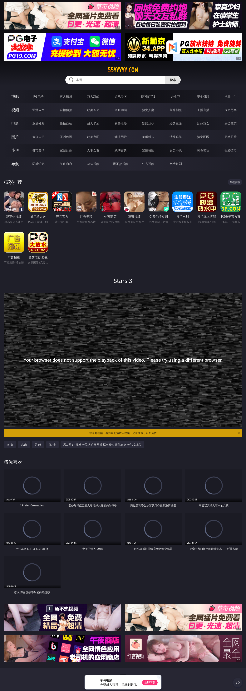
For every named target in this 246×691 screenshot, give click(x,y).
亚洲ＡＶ (38, 110)
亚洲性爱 (38, 123)
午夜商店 (66, 164)
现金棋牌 (203, 96)
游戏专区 (121, 96)
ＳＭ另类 (230, 110)
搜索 (173, 80)
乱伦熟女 (203, 123)
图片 (15, 136)
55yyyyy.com (123, 70)
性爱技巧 (230, 150)
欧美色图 (93, 137)
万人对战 (93, 96)
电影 (15, 123)
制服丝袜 (148, 123)
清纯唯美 (176, 137)
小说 (15, 150)
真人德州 (66, 96)
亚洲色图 (66, 137)
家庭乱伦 (66, 150)
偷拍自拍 (66, 123)
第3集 (38, 444)
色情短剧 (176, 164)
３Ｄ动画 (121, 110)
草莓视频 (93, 164)
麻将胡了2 (148, 96)
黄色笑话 (203, 150)
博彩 (15, 96)
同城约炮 (38, 164)
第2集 (24, 444)
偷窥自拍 (38, 137)
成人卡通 (93, 123)
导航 (15, 163)
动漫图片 (121, 137)
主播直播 (203, 110)
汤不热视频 (120, 164)
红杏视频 (148, 164)
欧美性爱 (121, 123)
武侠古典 (121, 150)
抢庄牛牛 (230, 96)
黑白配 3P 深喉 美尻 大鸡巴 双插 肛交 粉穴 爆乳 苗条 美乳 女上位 (102, 444)
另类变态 (230, 123)
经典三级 (176, 123)
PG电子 (38, 96)
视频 (15, 109)
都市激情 (38, 150)
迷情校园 (148, 150)
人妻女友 (93, 150)
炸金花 (175, 96)
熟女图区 (203, 137)
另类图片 (230, 137)
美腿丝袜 (148, 137)
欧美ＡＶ (93, 110)
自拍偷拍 (66, 110)
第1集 (9, 444)
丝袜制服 (176, 110)
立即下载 (150, 682)
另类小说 (176, 150)
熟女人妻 (148, 110)
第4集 (52, 444)
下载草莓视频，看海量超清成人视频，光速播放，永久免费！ (163, 433)
